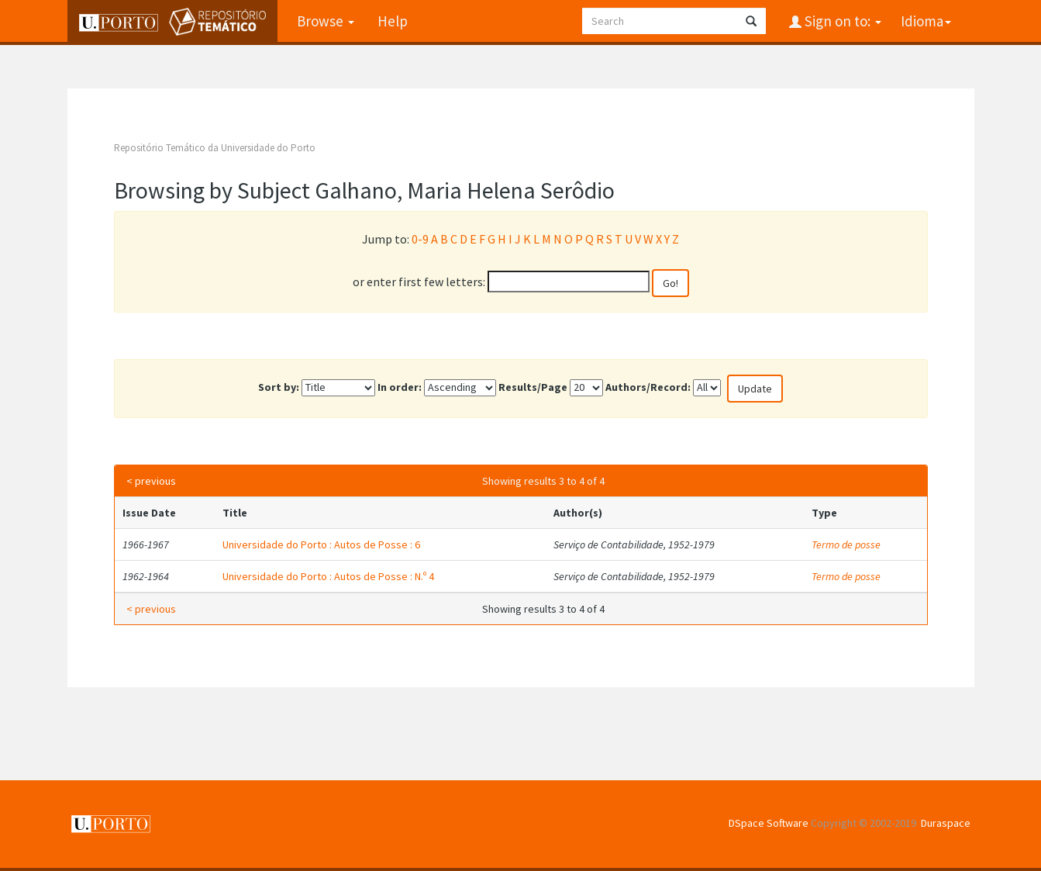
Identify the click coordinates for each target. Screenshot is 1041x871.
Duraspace (945, 823)
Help (392, 21)
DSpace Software (768, 823)
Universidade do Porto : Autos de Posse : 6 (321, 544)
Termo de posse (846, 544)
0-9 (420, 239)
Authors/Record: (648, 387)
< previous (151, 481)
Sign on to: (841, 21)
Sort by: (278, 387)
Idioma (926, 21)
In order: (399, 387)
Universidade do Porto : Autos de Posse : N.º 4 (328, 576)
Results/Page (532, 387)
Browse (325, 21)
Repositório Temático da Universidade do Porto (214, 147)
